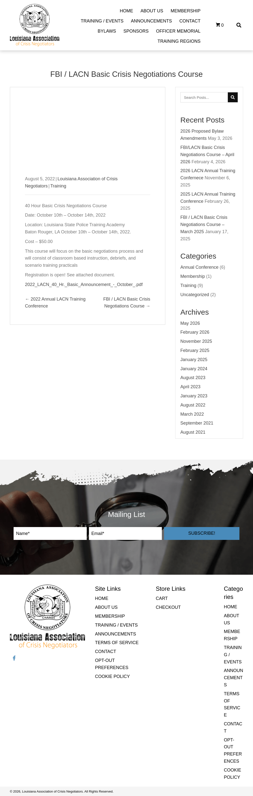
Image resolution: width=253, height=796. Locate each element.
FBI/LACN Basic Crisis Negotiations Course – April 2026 (207, 154)
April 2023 (190, 386)
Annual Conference (199, 267)
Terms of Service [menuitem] (117, 642)
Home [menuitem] (101, 598)
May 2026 (190, 323)
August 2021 (192, 432)
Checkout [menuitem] (168, 607)
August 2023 (192, 377)
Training (58, 186)
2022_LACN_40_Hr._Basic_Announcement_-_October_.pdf (84, 284)
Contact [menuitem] (105, 651)
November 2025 (196, 341)
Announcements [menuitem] (115, 634)
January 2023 (193, 395)
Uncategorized (194, 294)
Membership (192, 276)
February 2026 (194, 332)
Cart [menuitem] (162, 598)
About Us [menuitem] (106, 607)
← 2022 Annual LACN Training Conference (55, 303)
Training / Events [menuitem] (116, 625)
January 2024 (193, 368)
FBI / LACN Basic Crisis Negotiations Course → (126, 303)
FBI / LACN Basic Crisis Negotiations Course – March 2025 (203, 224)
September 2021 (196, 423)
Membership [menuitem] (110, 616)
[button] (201, 533)
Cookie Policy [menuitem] (112, 676)
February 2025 (194, 350)
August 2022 (192, 405)
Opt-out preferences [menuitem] (111, 664)
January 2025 (193, 359)
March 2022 (192, 414)
